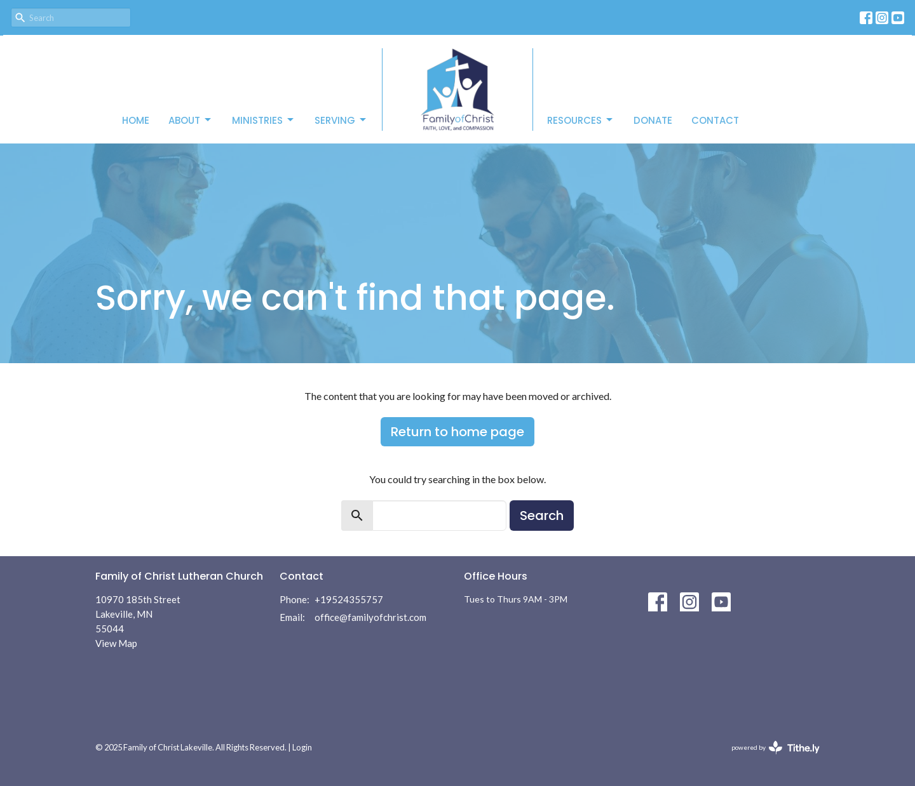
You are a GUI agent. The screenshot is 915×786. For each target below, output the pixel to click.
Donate (653, 120)
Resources (580, 120)
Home (135, 120)
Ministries (263, 120)
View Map (116, 643)
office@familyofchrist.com (370, 617)
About (190, 120)
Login (302, 747)
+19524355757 (349, 599)
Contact (715, 120)
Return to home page (457, 432)
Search (542, 515)
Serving (341, 120)
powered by (775, 747)
